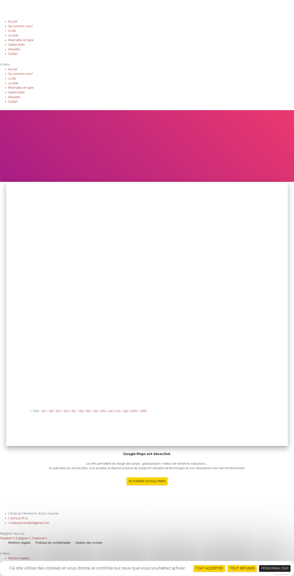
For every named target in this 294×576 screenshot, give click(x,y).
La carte (13, 35)
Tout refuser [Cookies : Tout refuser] (242, 568)
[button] (147, 64)
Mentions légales (19, 542)
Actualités (14, 49)
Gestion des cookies (88, 542)
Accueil (12, 21)
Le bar (12, 30)
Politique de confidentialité (53, 542)
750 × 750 (77, 411)
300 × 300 (62, 411)
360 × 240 (106, 411)
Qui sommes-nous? (20, 26)
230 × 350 (122, 411)
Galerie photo (16, 44)
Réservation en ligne (20, 40)
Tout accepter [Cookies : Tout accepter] (209, 568)
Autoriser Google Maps (147, 481)
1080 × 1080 (138, 411)
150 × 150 (47, 411)
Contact (13, 53)
